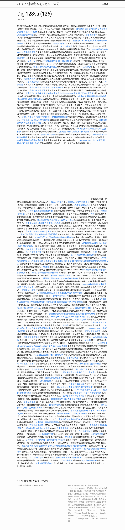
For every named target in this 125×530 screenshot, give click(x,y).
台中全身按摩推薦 (90, 284)
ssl (83, 446)
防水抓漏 (85, 131)
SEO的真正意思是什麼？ (28, 234)
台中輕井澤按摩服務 (51, 93)
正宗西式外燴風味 (34, 93)
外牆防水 (59, 355)
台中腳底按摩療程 (37, 302)
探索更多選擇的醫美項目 (70, 131)
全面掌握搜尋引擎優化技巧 (72, 372)
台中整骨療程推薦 (77, 384)
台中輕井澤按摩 (53, 223)
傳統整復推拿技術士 (32, 123)
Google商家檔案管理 (26, 52)
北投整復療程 (43, 220)
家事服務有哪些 (74, 399)
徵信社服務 (60, 440)
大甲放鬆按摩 (45, 381)
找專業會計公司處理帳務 (52, 87)
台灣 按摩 (93, 29)
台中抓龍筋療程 (86, 431)
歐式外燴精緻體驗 (42, 120)
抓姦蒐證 (78, 393)
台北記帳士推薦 (68, 314)
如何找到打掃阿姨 (61, 296)
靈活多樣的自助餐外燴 (85, 314)
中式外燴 (39, 140)
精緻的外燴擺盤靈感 (92, 393)
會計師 (46, 267)
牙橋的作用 (39, 117)
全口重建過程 (90, 372)
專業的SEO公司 (57, 316)
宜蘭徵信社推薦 (28, 290)
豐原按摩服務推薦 (93, 331)
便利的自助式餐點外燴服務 (82, 255)
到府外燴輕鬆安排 (45, 434)
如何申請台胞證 (48, 134)
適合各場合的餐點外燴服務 (37, 428)
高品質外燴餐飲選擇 (26, 140)
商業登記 (21, 58)
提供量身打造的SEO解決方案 (77, 316)
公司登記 (69, 220)
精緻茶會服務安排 (31, 337)
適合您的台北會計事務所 (90, 363)
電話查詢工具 (29, 79)
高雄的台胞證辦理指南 (83, 387)
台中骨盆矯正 (73, 358)
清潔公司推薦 (27, 117)
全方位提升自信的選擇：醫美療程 (40, 440)
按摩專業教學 (92, 35)
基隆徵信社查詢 (66, 237)
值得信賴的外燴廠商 (68, 93)
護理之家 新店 (57, 202)
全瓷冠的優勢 (97, 434)
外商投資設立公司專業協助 (47, 237)
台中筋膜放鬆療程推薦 (92, 269)
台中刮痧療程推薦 (97, 328)
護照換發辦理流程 (83, 308)
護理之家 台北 (82, 29)
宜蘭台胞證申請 (32, 81)
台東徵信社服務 (50, 261)
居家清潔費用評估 (42, 446)
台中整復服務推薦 (28, 363)
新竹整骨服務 (55, 314)
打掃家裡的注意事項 (43, 231)
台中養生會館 (62, 428)
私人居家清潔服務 (89, 460)
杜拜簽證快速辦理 (90, 243)
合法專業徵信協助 (100, 49)
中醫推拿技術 (59, 43)
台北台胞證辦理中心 (44, 463)
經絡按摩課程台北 (82, 205)
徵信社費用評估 (78, 457)
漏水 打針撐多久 (33, 143)
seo (81, 140)
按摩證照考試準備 (25, 35)
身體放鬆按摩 (57, 399)
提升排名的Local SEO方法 (28, 308)
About (105, 4)
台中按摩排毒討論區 (92, 140)
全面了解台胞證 (39, 272)
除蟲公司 (31, 61)
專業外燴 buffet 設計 (94, 390)
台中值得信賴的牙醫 (51, 61)
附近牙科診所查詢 (86, 93)
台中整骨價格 (78, 261)
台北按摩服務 (37, 369)
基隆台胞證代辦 (38, 349)
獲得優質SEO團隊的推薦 (83, 449)
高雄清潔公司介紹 (74, 446)
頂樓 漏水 (42, 223)
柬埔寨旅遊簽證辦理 (79, 410)
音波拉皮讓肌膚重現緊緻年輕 (40, 211)
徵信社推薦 (79, 390)
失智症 (60, 413)
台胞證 (66, 325)
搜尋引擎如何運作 (25, 246)
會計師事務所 (67, 46)
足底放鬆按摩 (28, 287)
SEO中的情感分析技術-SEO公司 (38, 4)
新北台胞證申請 (65, 261)
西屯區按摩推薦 (37, 425)
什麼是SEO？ (67, 61)
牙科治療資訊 (67, 460)
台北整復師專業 (36, 457)
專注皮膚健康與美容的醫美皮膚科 (68, 293)
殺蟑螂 (42, 234)
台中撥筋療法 (31, 223)
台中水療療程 (77, 302)
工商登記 (87, 67)
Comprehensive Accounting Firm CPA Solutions (40, 346)
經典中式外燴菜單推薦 (88, 96)
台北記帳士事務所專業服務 (47, 422)
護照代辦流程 (27, 446)
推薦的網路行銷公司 (54, 378)
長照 (65, 399)
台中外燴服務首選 (37, 90)
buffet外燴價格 (71, 278)
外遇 (92, 214)
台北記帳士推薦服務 (61, 457)
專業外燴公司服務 (58, 220)
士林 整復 (102, 243)
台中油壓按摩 (30, 402)
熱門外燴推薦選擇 (34, 252)
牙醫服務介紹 (27, 120)
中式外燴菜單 (35, 87)
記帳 (95, 252)
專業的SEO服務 (30, 32)
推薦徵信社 (76, 419)
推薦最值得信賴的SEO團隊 (45, 67)
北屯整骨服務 (65, 419)
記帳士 (104, 140)
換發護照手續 (51, 234)
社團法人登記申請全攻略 (79, 202)
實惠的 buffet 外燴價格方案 (85, 40)
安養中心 (29, 231)
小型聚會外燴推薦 (33, 249)
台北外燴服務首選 (36, 261)
